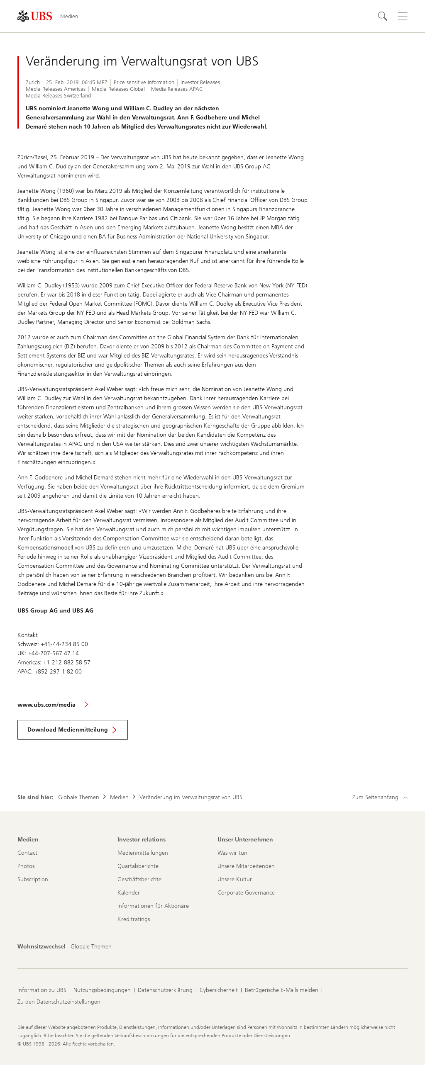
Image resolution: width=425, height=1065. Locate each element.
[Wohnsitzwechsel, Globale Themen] (91, 947)
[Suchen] (383, 16)
